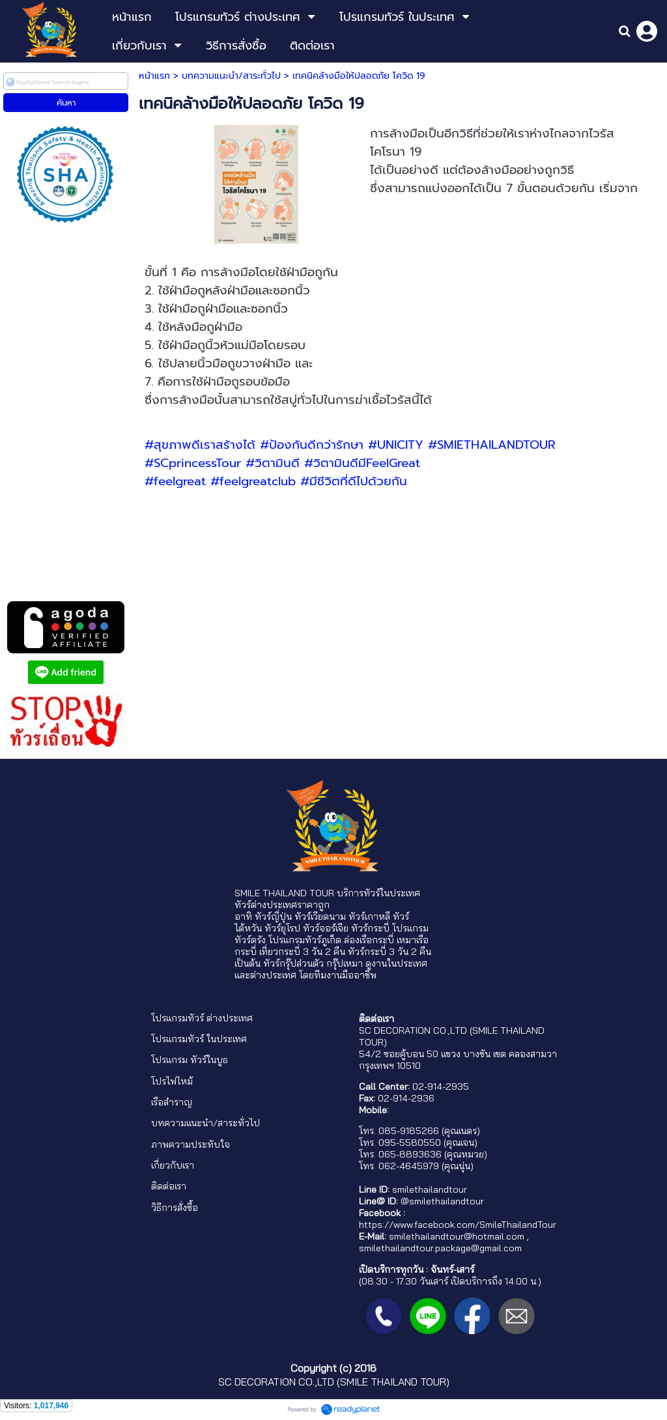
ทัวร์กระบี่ (370, 928)
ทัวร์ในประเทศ (391, 893)
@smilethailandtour (442, 1201)
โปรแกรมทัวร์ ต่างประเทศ (202, 1018)
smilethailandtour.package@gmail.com (440, 1248)
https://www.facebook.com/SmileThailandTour (457, 1224)
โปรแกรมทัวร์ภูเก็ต (304, 940)
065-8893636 (410, 1154)
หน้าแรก (154, 76)
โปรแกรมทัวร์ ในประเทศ (199, 1039)
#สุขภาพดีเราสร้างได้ (200, 445)
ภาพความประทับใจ (190, 1144)
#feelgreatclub (253, 481)
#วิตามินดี (273, 463)
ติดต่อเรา (168, 1186)
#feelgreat (175, 481)
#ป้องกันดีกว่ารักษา (311, 445)
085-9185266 (408, 1131)
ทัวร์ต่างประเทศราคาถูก (282, 905)
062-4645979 (408, 1166)
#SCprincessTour (193, 463)
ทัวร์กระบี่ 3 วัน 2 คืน (389, 952)
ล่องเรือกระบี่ (369, 940)
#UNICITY (395, 445)
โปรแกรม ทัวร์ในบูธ (189, 1060)
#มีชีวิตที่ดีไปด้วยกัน (353, 481)
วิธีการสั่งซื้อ (174, 1208)
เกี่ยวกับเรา (172, 1165)
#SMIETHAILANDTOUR (492, 445)
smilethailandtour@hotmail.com (456, 1236)
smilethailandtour (429, 1189)
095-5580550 (409, 1142)
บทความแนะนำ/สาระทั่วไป (231, 76)
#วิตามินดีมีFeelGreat (362, 463)
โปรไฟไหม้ (172, 1081)
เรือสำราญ (171, 1102)
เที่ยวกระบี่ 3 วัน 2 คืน (302, 952)
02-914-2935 (440, 1086)
